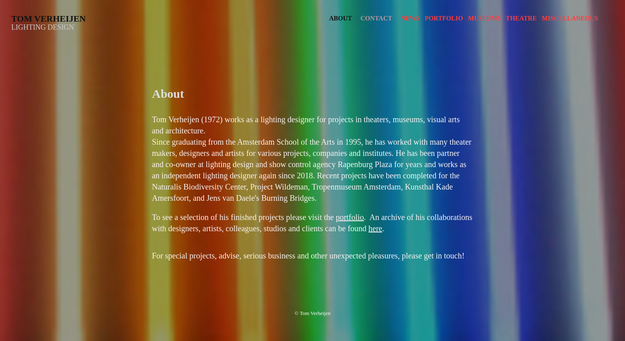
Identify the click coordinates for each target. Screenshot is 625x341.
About (340, 18)
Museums (484, 18)
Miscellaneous (570, 18)
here (375, 228)
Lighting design (42, 27)
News (410, 18)
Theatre (521, 18)
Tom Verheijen (48, 19)
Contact (376, 18)
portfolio (350, 217)
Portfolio (444, 18)
